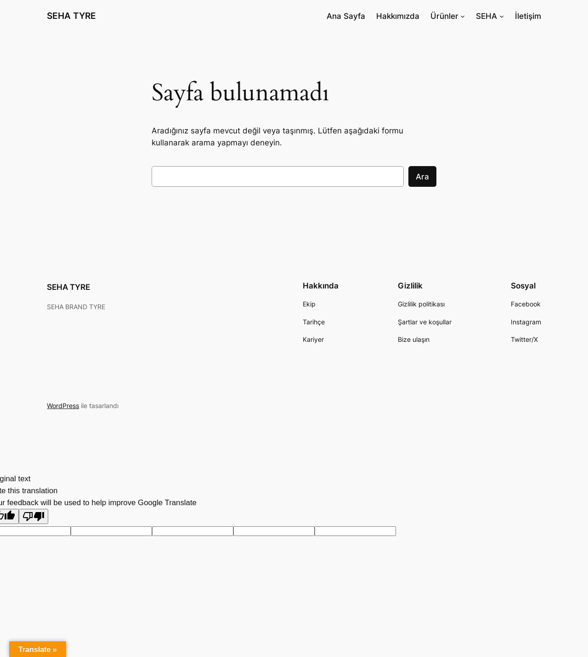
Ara (422, 176)
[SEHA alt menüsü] (501, 16)
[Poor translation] (33, 516)
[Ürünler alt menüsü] (462, 16)
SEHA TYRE (71, 15)
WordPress (63, 405)
